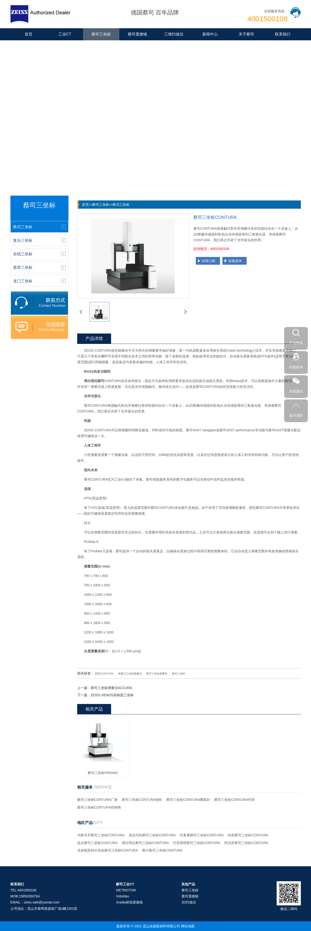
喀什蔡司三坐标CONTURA (162, 850)
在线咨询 (235, 261)
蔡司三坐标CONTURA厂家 (97, 800)
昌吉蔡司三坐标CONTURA (97, 843)
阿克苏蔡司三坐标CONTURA (246, 843)
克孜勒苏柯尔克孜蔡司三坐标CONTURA (107, 850)
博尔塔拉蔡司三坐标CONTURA (145, 843)
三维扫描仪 (173, 34)
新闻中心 (210, 34)
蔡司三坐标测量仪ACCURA (111, 688)
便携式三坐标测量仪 (130, 673)
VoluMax (122, 896)
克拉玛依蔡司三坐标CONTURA (152, 835)
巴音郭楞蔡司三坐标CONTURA (196, 843)
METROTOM (126, 890)
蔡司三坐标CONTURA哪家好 (188, 800)
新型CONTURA (104, 673)
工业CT (64, 34)
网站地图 (188, 926)
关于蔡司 (246, 34)
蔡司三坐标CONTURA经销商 (99, 807)
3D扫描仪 (189, 902)
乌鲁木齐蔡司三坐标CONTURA (100, 835)
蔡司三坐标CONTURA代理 (234, 800)
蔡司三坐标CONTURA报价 (142, 800)
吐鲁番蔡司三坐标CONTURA (202, 835)
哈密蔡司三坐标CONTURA (248, 835)
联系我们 (282, 34)
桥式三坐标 (121, 204)
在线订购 (208, 261)
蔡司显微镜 (137, 34)
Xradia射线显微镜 (129, 902)
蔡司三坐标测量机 (156, 673)
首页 (28, 34)
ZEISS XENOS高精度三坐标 (112, 695)
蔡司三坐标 (101, 34)
